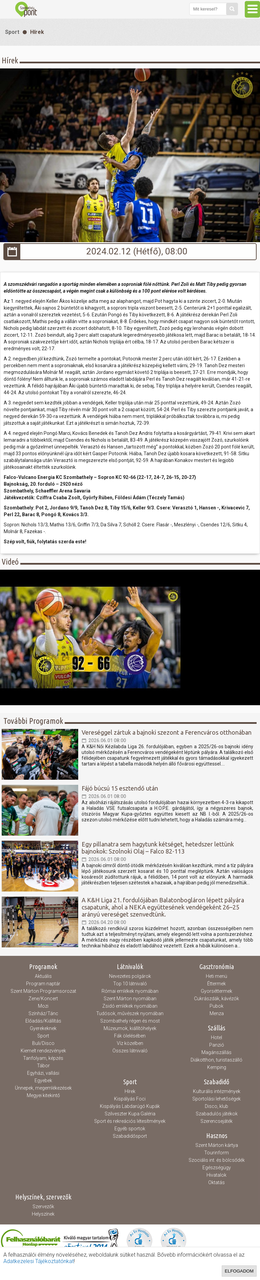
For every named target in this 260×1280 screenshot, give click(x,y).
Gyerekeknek (43, 1028)
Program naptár (43, 983)
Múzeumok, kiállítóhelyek (130, 1028)
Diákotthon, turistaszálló (216, 1060)
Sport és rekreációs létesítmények (130, 1121)
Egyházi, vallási (43, 1073)
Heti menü (216, 976)
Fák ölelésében (130, 1035)
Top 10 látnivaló (130, 983)
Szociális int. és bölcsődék (217, 1160)
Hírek (37, 32)
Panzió (216, 1045)
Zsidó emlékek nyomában (129, 1006)
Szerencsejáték (216, 1121)
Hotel (216, 1037)
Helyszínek (43, 1214)
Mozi (43, 1006)
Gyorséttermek (216, 991)
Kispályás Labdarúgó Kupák (130, 1106)
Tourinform (216, 1152)
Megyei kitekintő (43, 1095)
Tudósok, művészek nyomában (130, 1013)
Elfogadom (239, 1271)
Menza (217, 1013)
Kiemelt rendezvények (43, 1050)
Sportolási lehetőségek (216, 1098)
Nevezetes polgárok (130, 976)
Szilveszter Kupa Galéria (130, 1113)
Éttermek (216, 983)
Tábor (43, 1065)
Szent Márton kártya (216, 1145)
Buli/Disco (43, 1043)
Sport (12, 32)
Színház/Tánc (43, 1013)
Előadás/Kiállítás (43, 1021)
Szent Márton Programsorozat (43, 991)
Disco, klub (216, 1106)
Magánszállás (216, 1052)
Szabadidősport (130, 1136)
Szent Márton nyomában (130, 998)
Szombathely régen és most (130, 1021)
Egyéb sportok (129, 1128)
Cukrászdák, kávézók (216, 998)
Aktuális (43, 976)
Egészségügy (216, 1167)
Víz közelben (130, 1043)
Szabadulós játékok (217, 1113)
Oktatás (216, 1182)
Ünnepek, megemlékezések (43, 1088)
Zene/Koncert (43, 998)
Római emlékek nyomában (130, 991)
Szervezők (43, 1206)
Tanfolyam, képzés (43, 1058)
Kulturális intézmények (216, 1091)
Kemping (216, 1067)
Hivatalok (216, 1175)
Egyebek (43, 1080)
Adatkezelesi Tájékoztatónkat (38, 1261)
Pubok (216, 1006)
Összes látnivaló (130, 1050)
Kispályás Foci (130, 1098)
